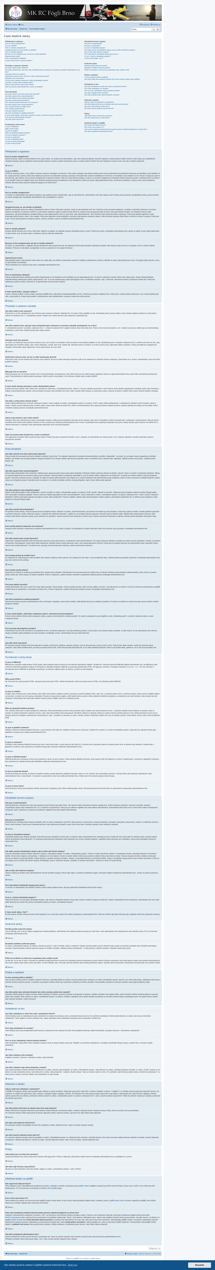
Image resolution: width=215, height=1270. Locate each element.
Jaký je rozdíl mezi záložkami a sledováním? (99, 102)
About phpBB (52, 1188)
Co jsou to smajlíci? (11, 131)
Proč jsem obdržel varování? (14, 111)
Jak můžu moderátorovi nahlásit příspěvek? (19, 113)
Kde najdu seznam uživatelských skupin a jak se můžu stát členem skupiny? (109, 50)
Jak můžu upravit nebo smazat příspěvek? (19, 96)
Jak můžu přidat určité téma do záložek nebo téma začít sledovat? (106, 104)
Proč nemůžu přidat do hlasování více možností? (21, 102)
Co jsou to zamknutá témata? (15, 141)
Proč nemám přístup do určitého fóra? (18, 106)
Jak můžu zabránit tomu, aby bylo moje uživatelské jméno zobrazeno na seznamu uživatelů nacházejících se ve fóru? (42, 71)
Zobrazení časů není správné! (15, 74)
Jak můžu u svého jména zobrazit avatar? (19, 82)
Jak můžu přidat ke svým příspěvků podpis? (19, 98)
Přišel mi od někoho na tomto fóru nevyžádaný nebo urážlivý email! (106, 70)
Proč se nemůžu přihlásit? (14, 52)
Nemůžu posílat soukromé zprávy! (95, 65)
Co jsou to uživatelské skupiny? (94, 48)
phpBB (93, 376)
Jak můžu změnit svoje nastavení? (16, 67)
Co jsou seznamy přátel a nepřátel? (96, 77)
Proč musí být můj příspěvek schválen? (18, 117)
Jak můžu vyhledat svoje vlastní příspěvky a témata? (102, 95)
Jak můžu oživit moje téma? (14, 119)
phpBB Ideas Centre (116, 1201)
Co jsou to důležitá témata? (14, 139)
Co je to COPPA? (11, 46)
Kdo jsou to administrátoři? (93, 43)
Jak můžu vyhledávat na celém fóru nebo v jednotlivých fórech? (105, 86)
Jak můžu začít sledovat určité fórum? (97, 106)
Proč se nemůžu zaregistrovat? (15, 48)
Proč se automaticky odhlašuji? (15, 58)
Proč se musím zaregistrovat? (15, 43)
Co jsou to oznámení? (12, 137)
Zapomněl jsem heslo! (12, 56)
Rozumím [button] (199, 1265)
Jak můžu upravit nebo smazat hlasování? (19, 104)
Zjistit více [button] (72, 1265)
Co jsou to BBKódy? (12, 126)
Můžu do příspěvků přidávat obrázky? (17, 133)
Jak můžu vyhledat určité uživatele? (96, 93)
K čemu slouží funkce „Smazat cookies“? (18, 60)
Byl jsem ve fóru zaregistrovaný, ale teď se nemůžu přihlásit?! (25, 54)
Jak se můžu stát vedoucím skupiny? (96, 52)
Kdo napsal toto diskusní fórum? (95, 125)
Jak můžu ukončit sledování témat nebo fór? (99, 108)
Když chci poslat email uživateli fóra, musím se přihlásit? (24, 87)
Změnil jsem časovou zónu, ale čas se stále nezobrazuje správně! (27, 76)
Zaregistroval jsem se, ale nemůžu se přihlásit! (20, 50)
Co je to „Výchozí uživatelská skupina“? (97, 56)
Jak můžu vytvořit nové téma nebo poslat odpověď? (22, 94)
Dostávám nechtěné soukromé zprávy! (97, 67)
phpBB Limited (83, 1186)
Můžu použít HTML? (12, 129)
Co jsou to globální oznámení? (15, 135)
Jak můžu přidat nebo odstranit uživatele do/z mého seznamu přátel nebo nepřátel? (112, 79)
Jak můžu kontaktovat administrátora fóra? (98, 131)
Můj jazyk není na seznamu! (14, 78)
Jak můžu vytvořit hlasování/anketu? (17, 100)
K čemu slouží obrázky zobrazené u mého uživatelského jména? (26, 80)
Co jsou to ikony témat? (13, 143)
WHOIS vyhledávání (12, 1217)
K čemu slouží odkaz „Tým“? (93, 58)
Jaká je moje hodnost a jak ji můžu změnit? (19, 84)
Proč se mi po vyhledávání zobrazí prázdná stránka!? (102, 90)
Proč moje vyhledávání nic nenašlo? (96, 88)
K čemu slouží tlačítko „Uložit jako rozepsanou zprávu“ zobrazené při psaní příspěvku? (34, 115)
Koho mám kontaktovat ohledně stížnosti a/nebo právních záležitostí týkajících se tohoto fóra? (115, 129)
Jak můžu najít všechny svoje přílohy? (97, 118)
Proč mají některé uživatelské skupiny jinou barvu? (101, 54)
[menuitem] (21, 24)
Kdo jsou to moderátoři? (92, 46)
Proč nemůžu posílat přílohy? (15, 109)
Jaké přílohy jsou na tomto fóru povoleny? (98, 116)
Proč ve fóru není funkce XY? (94, 127)
